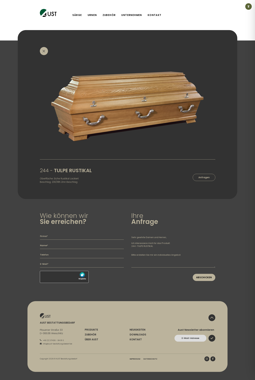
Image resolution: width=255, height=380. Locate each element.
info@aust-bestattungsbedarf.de (56, 343)
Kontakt (154, 15)
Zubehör (109, 15)
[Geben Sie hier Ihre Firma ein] (82, 236)
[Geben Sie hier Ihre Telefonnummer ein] (82, 254)
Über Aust (91, 339)
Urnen (92, 15)
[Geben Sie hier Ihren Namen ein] (82, 245)
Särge (77, 15)
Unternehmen (131, 15)
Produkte (91, 329)
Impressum (135, 359)
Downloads (138, 334)
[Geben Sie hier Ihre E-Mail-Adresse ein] (82, 264)
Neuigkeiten (137, 329)
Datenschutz (150, 359)
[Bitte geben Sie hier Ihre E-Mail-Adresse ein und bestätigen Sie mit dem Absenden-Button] (190, 338)
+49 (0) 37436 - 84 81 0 (52, 340)
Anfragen (204, 177)
